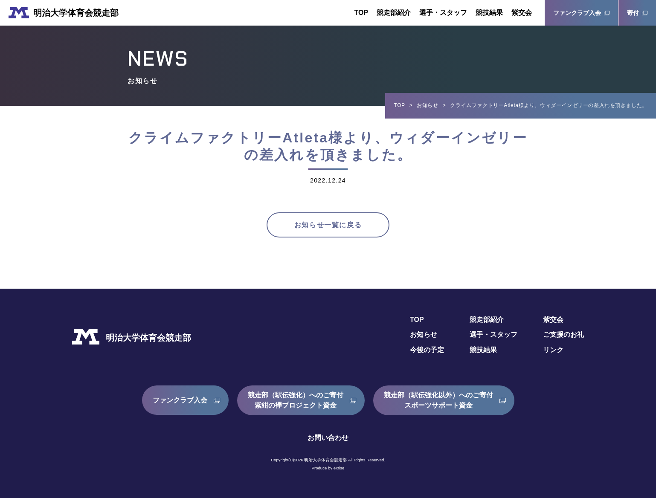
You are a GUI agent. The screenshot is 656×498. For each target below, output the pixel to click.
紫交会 (521, 12)
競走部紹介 (394, 12)
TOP (361, 12)
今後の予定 (427, 350)
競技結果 (489, 12)
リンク (553, 350)
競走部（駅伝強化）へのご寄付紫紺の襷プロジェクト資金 (295, 400)
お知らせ (427, 105)
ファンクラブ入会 (577, 12)
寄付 (633, 12)
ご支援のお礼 (563, 335)
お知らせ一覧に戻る (328, 225)
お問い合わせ (328, 437)
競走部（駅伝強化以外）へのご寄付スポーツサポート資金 (438, 400)
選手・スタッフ (443, 12)
